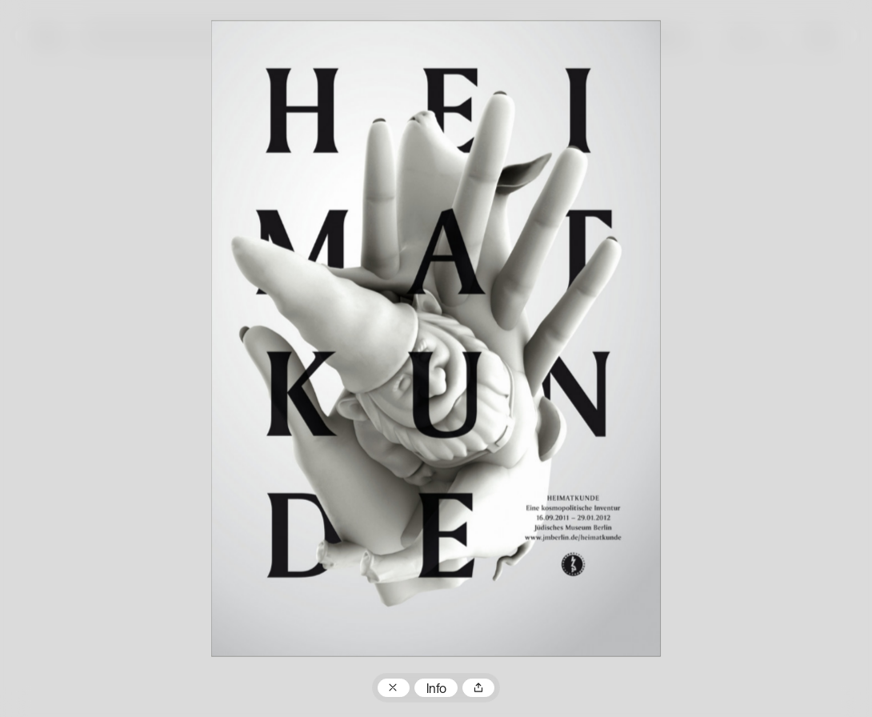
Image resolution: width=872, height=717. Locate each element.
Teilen (478, 688)
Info (436, 689)
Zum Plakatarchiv (394, 688)
